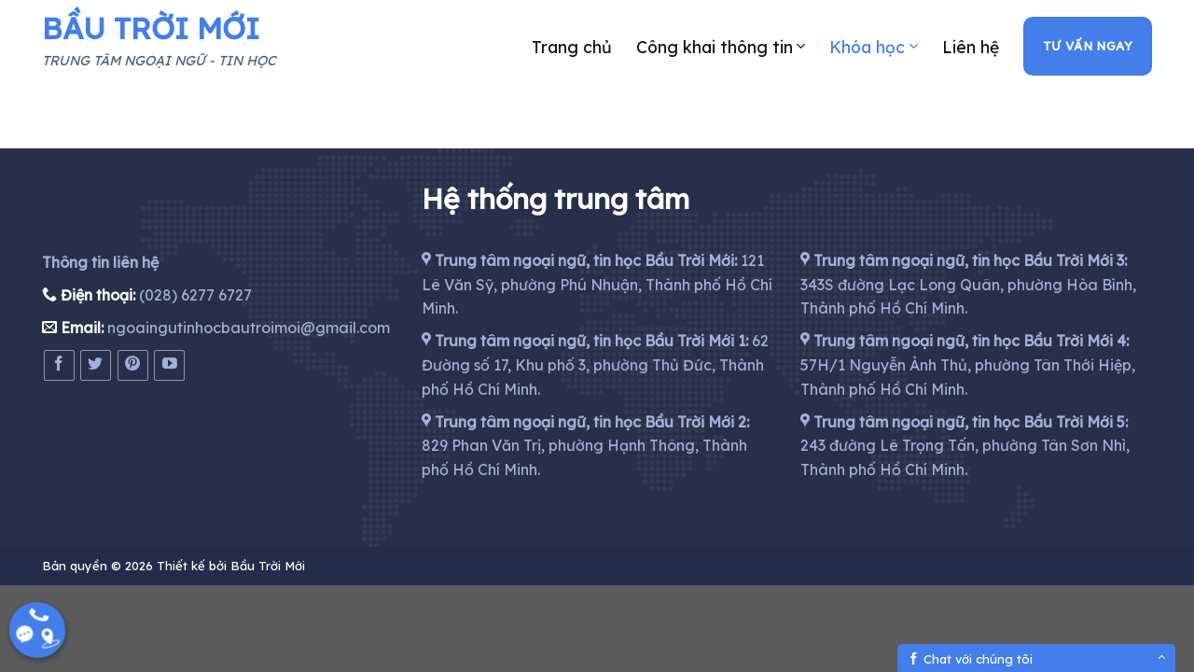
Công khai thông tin (720, 46)
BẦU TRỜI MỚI (150, 28)
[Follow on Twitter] (95, 365)
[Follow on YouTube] (169, 365)
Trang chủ (572, 46)
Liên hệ (970, 46)
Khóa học (873, 46)
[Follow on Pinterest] (133, 365)
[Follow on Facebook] (59, 365)
